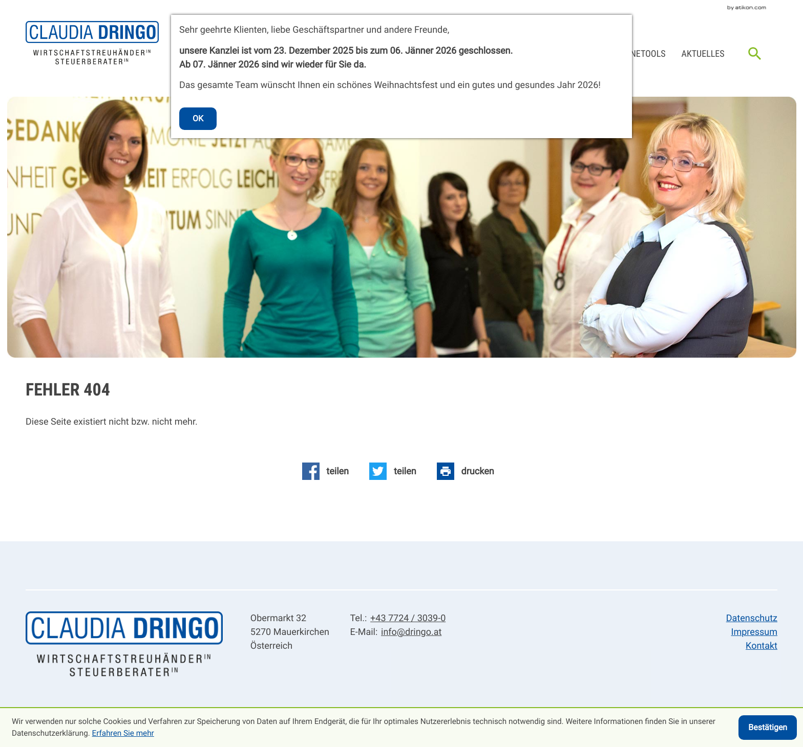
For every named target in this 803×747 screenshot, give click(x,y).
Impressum (754, 632)
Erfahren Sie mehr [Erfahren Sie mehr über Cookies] (123, 733)
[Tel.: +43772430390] (406, 618)
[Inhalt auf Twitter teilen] (393, 471)
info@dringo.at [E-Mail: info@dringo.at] (411, 632)
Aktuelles (703, 54)
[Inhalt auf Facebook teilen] (325, 471)
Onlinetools (639, 54)
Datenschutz (751, 618)
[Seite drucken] (465, 471)
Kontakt (761, 646)
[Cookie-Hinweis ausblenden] (767, 727)
